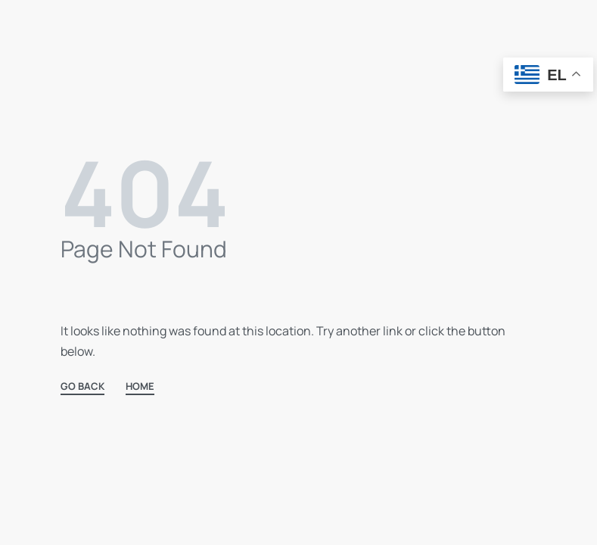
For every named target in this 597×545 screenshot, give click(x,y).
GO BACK (82, 387)
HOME (140, 387)
